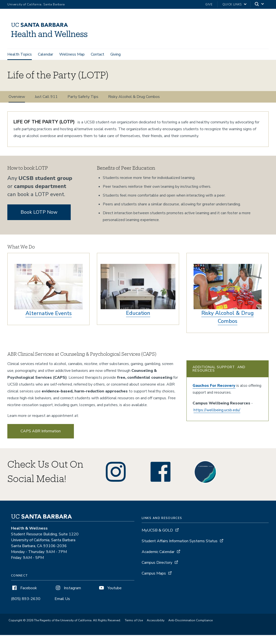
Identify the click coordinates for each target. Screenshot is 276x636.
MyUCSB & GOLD (157, 531)
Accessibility (155, 621)
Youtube (110, 588)
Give (209, 4)
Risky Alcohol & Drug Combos (134, 97)
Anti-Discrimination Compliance (190, 621)
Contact (97, 54)
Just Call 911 (46, 97)
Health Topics (19, 54)
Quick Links (232, 4)
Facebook (24, 588)
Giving (115, 54)
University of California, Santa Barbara (36, 4)
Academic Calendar (158, 552)
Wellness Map (72, 54)
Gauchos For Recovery (214, 386)
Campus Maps (154, 574)
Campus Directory (157, 563)
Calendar (45, 54)
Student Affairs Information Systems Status (180, 541)
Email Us (62, 599)
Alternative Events (48, 314)
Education (138, 314)
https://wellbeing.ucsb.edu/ (217, 411)
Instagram (68, 588)
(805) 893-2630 (25, 599)
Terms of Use (134, 621)
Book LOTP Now (39, 213)
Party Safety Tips (83, 97)
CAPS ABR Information (41, 432)
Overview (17, 97)
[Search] (260, 4)
